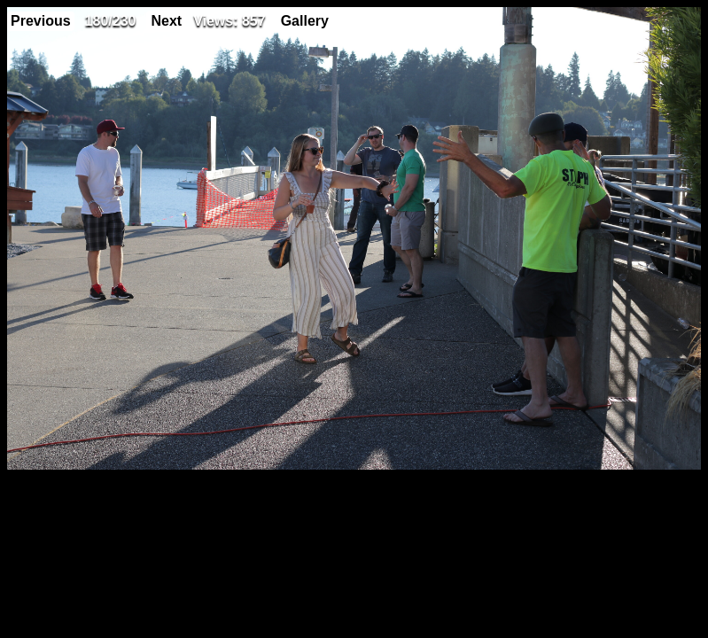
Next (166, 20)
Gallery (305, 20)
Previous (41, 20)
